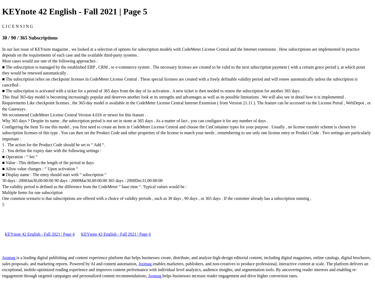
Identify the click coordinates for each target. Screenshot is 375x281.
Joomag (9, 257)
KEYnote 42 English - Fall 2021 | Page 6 (116, 234)
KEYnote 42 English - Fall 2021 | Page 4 (40, 234)
